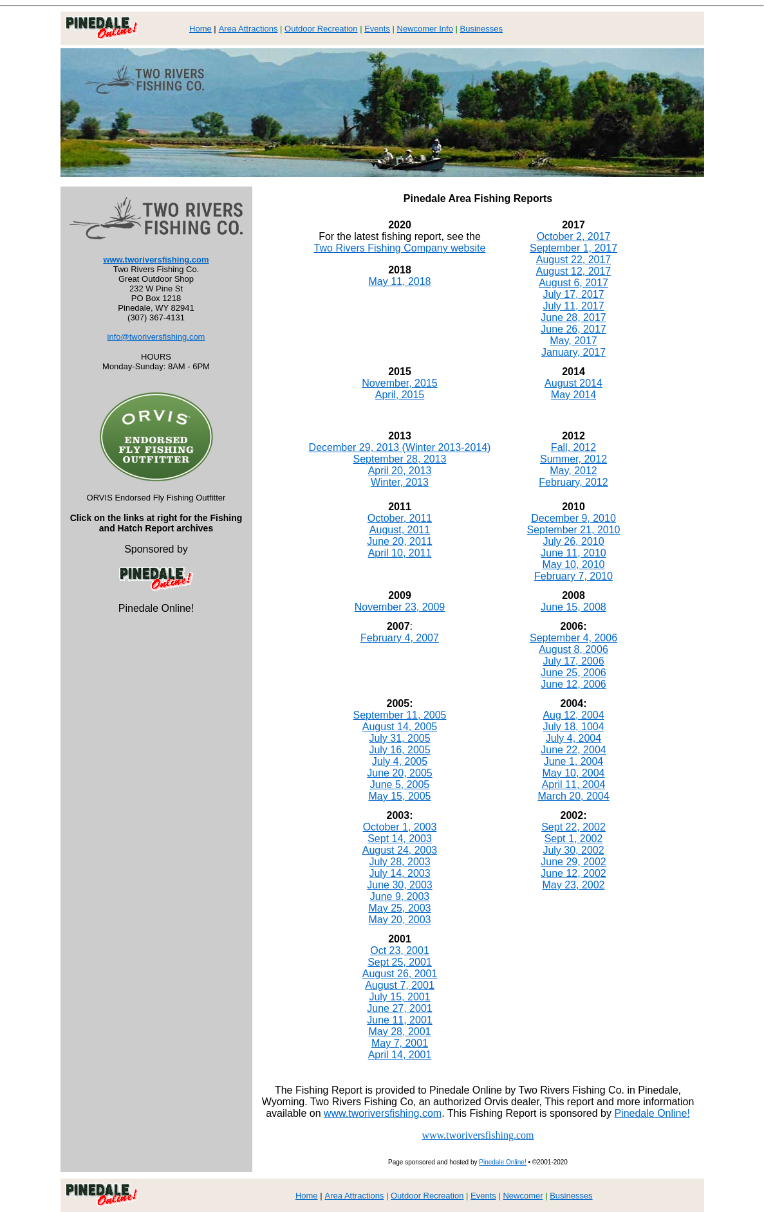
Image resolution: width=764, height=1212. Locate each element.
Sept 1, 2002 (574, 838)
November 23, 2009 (400, 606)
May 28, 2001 (400, 1031)
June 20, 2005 (399, 772)
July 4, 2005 (399, 761)
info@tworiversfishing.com (156, 337)
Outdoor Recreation (320, 28)
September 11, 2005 (400, 715)
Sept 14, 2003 (400, 838)
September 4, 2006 (573, 637)
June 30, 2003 (399, 884)
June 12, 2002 (573, 873)
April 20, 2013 (400, 470)
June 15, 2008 (573, 606)
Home (200, 28)
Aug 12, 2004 (573, 715)
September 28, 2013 (400, 459)
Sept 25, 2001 (400, 962)
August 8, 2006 (573, 649)
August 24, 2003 (400, 850)
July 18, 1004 (573, 726)
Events (377, 28)
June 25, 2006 (573, 672)
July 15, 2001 (399, 996)
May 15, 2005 (400, 796)
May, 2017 (573, 340)
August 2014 (573, 383)
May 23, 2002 (574, 884)
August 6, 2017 (573, 282)
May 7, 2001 (399, 1043)
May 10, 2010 (574, 564)
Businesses (481, 28)
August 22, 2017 (573, 259)
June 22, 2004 (573, 749)
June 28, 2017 (573, 317)
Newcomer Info (425, 28)
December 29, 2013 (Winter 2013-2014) (400, 447)
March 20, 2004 (573, 796)
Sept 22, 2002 (573, 827)
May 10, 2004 (574, 772)
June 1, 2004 (574, 761)
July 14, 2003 (399, 873)
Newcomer (523, 1195)
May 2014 (573, 394)
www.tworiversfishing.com (156, 259)
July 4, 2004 (573, 738)
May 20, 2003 (400, 919)
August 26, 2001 (400, 973)
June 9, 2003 (400, 896)
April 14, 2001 (400, 1054)
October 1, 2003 (400, 827)
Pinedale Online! (651, 1113)
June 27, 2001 (399, 1008)
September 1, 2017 (573, 248)
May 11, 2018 (400, 281)
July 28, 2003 (399, 861)
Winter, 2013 (400, 482)
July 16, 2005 (399, 749)
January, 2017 (573, 352)
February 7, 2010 (573, 576)
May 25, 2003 (400, 908)
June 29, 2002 (573, 861)
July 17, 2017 (573, 294)
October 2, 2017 (574, 236)
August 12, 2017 (573, 271)
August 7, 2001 (399, 985)
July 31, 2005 (399, 738)
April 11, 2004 (574, 784)
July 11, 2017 (573, 305)
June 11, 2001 (399, 1020)
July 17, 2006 (573, 661)
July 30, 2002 (573, 850)
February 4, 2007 (399, 637)
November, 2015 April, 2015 (399, 389)
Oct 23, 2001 (399, 950)
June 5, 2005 (400, 784)
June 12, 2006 (573, 684)
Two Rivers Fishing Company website (400, 248)
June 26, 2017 (573, 329)
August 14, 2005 (400, 726)
